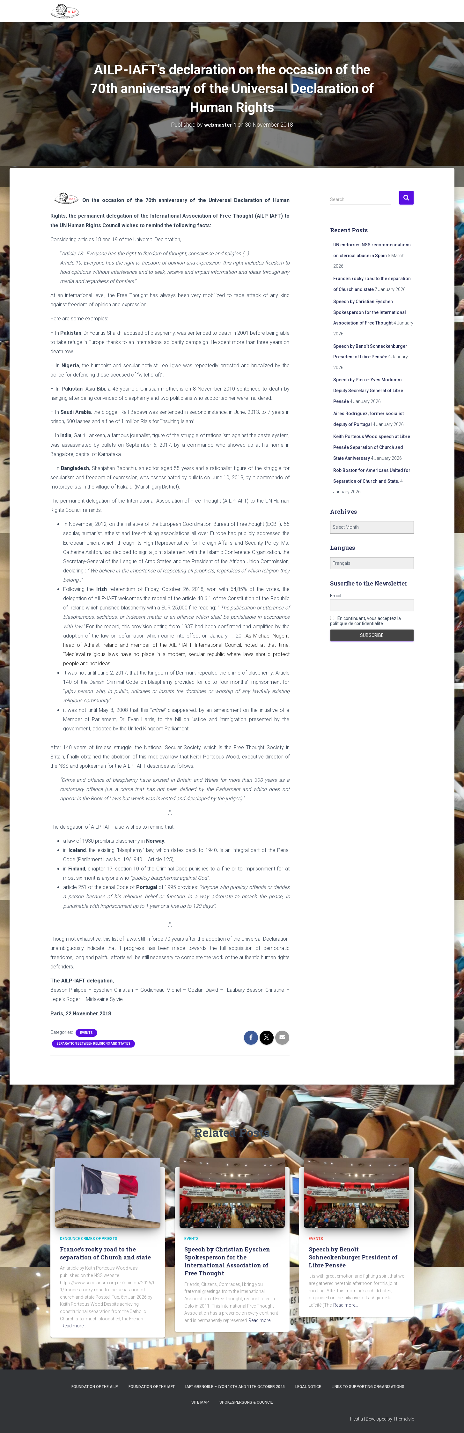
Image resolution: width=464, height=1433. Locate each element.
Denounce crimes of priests (88, 1238)
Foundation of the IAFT (152, 1386)
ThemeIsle (403, 1419)
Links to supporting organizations (368, 1386)
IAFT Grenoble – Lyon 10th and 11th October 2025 (235, 1386)
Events (86, 1032)
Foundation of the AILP (94, 1386)
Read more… (74, 1325)
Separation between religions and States (93, 1043)
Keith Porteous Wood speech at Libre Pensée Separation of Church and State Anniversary (371, 447)
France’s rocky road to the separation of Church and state (105, 1253)
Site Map (200, 1402)
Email (335, 595)
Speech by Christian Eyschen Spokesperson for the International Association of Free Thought (369, 312)
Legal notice (308, 1386)
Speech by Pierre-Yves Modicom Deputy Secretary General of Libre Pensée (368, 390)
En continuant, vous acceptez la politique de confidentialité (365, 621)
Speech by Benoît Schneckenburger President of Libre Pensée (353, 1257)
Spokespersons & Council (246, 1402)
